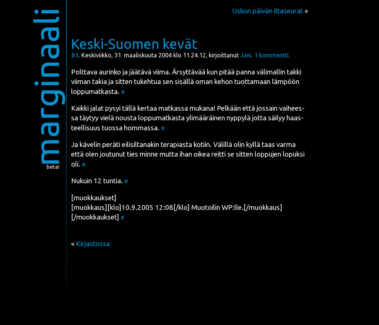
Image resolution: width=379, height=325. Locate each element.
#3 (74, 55)
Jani (245, 55)
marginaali (46, 86)
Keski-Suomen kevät (134, 43)
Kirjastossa (93, 244)
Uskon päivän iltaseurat (267, 11)
